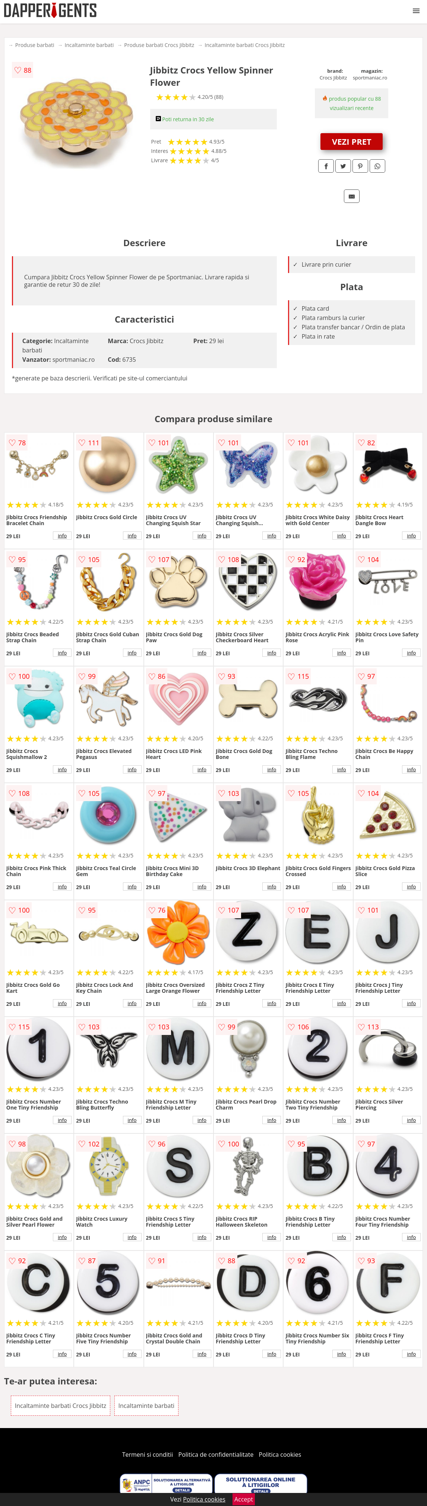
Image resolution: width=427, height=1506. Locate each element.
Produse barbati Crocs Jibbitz (159, 44)
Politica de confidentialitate (216, 1454)
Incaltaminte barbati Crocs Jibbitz (245, 44)
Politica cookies (280, 1454)
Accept (243, 1499)
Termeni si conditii (147, 1454)
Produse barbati (34, 44)
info (62, 535)
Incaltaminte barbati (89, 44)
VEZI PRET (351, 141)
